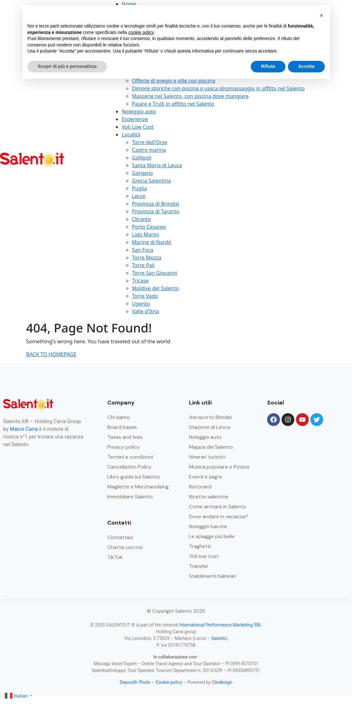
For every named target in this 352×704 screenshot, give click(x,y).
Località (131, 134)
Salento (218, 638)
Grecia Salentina (151, 180)
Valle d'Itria (145, 311)
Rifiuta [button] (268, 66)
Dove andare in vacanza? (218, 516)
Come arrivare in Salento (217, 506)
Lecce (138, 196)
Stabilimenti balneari (212, 576)
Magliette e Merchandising (138, 486)
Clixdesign (222, 682)
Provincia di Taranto (155, 211)
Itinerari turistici (207, 457)
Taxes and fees (125, 437)
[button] (321, 15)
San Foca (142, 249)
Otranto (141, 219)
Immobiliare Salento (130, 496)
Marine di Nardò (151, 242)
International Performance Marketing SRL (220, 624)
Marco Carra (24, 429)
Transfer (199, 566)
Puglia (139, 188)
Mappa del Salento (211, 447)
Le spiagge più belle (211, 536)
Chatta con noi (125, 547)
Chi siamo (118, 417)
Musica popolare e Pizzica (219, 466)
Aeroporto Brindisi (210, 417)
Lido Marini (145, 234)
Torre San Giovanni (154, 272)
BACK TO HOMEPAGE (51, 354)
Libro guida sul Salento (133, 476)
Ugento (141, 303)
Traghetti (200, 546)
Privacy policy (123, 447)
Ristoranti (200, 486)
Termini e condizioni (130, 457)
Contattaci (120, 537)
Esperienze (135, 119)
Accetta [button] (306, 66)
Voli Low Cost (137, 126)
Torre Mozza (146, 257)
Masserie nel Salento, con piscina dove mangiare (190, 96)
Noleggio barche (208, 526)
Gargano (142, 172)
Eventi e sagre (205, 476)
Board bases (122, 427)
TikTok (115, 557)
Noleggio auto (139, 111)
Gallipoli (141, 157)
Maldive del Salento (155, 288)
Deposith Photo (135, 682)
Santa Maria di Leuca (157, 165)
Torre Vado (145, 295)
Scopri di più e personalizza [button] (67, 66)
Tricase (140, 280)
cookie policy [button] (141, 32)
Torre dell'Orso (150, 142)
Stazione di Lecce (209, 427)
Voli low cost (204, 556)
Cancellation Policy (129, 466)
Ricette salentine (208, 496)
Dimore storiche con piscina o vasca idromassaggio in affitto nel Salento (218, 88)
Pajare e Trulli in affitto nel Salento (173, 103)
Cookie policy (169, 682)
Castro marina (149, 149)
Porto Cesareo (149, 226)
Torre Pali (143, 265)
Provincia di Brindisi (155, 203)
